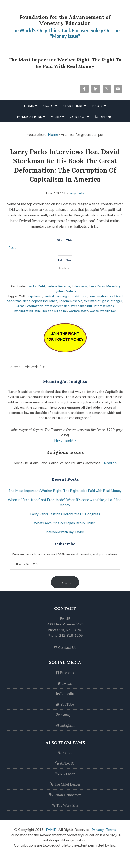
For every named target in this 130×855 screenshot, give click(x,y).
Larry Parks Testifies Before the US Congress (65, 514)
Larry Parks (97, 286)
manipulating (23, 311)
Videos (71, 291)
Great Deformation (29, 306)
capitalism (35, 296)
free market (92, 301)
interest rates (104, 306)
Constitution (77, 296)
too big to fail (57, 311)
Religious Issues (65, 452)
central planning (55, 296)
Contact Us (65, 647)
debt (26, 301)
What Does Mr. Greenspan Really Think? (65, 523)
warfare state (78, 311)
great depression (57, 306)
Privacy (98, 829)
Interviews (79, 286)
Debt (41, 286)
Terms (111, 829)
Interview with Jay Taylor (65, 532)
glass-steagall (112, 301)
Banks (32, 286)
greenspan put (81, 306)
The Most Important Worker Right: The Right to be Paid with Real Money (65, 490)
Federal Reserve (58, 286)
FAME (51, 829)
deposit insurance (44, 301)
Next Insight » (65, 440)
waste (94, 311)
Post (12, 247)
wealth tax (108, 311)
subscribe (65, 582)
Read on (110, 463)
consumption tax (101, 296)
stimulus (40, 311)
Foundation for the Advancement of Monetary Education (65, 20)
